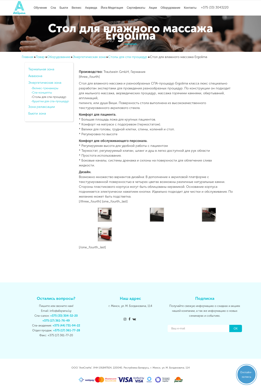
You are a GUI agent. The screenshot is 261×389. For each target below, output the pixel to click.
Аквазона (35, 76)
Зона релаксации (41, 107)
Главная (27, 57)
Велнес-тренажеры (45, 88)
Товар (40, 57)
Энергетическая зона (89, 57)
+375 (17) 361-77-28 (66, 330)
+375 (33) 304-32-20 (64, 315)
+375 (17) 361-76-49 (56, 320)
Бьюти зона (37, 113)
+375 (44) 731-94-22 (66, 325)
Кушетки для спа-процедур (50, 101)
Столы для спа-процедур (127, 57)
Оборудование (58, 57)
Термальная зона (41, 69)
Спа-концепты (42, 92)
